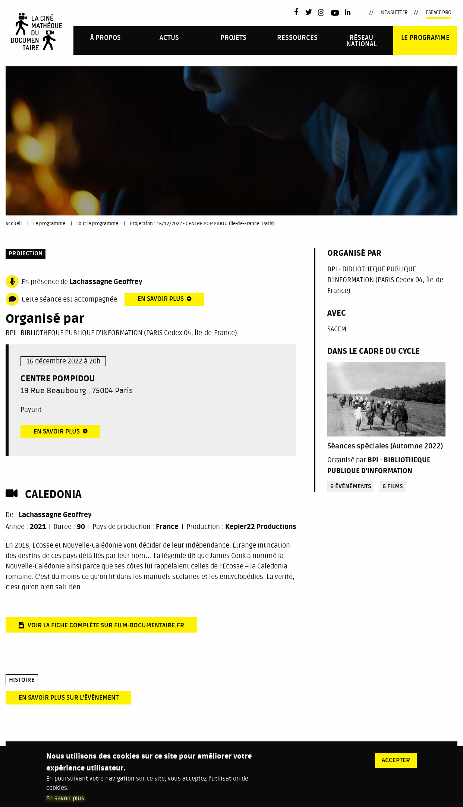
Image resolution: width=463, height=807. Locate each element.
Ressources (297, 38)
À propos (105, 38)
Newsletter (394, 12)
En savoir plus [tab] (161, 299)
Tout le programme (97, 223)
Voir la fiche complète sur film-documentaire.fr (106, 626)
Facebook (298, 11)
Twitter (308, 12)
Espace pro (438, 12)
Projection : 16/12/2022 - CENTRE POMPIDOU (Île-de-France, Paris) (202, 223)
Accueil (14, 223)
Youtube (335, 14)
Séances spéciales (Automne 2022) (385, 446)
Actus (169, 38)
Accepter (396, 763)
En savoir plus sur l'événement (69, 698)
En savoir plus (65, 801)
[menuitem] (105, 40)
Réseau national (361, 41)
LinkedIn (348, 12)
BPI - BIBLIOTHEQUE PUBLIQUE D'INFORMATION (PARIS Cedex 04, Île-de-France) (121, 333)
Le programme (425, 38)
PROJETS (233, 38)
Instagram (321, 12)
